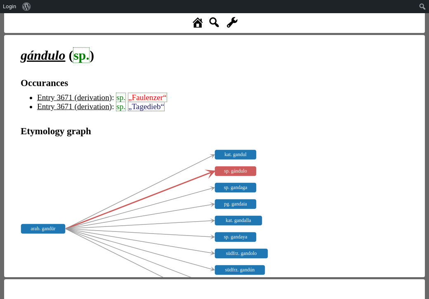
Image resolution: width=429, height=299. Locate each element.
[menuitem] (26, 6)
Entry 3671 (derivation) (74, 97)
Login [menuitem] (9, 6)
